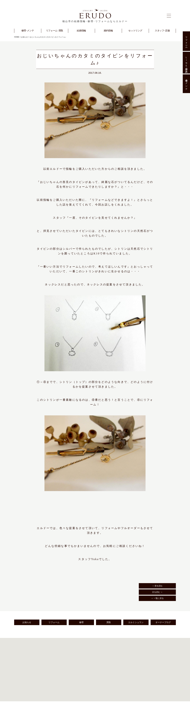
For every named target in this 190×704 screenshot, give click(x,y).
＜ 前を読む (157, 586)
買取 (108, 622)
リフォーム (54, 622)
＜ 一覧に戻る (157, 598)
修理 (81, 622)
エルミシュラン (136, 622)
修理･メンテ (186, 84)
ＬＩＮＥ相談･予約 (186, 62)
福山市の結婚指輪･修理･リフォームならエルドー (95, 21)
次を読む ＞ (157, 592)
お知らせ (24, 37)
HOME (16, 37)
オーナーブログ (163, 622)
